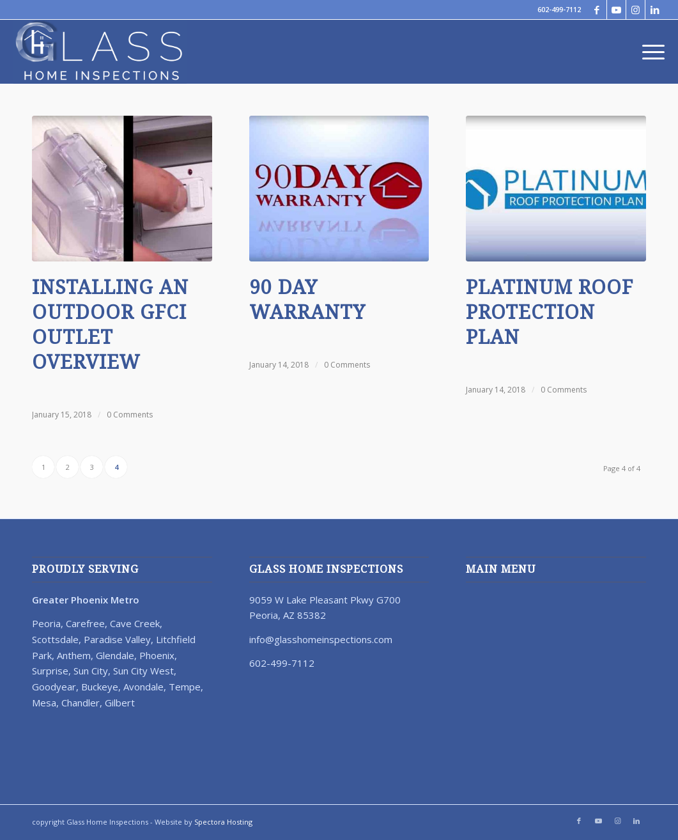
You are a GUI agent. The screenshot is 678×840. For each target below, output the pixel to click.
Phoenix (156, 655)
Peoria (46, 623)
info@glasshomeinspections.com (320, 639)
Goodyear (54, 686)
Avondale (143, 686)
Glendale (115, 655)
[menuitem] (649, 52)
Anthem (74, 655)
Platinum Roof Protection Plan (549, 312)
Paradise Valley (117, 639)
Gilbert (120, 702)
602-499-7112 (559, 9)
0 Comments (130, 414)
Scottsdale (55, 639)
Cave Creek (135, 623)
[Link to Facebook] (597, 9)
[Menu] (649, 52)
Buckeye (99, 686)
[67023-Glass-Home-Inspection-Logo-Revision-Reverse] (100, 52)
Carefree (85, 623)
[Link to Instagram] (635, 9)
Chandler (80, 702)
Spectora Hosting (223, 822)
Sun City (90, 670)
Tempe (185, 686)
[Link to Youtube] (616, 9)
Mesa (44, 702)
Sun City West (143, 670)
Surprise (50, 670)
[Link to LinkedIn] (655, 9)
